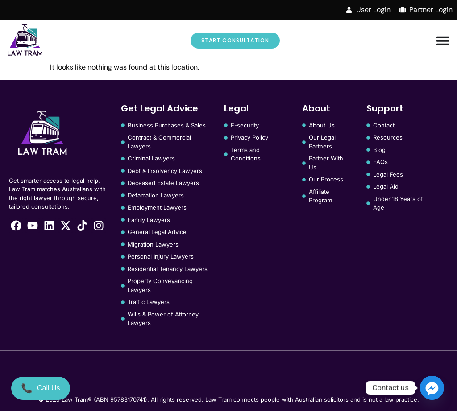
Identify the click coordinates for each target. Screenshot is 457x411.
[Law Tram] (25, 40)
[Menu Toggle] (443, 40)
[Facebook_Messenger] (432, 388)
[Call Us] (40, 388)
